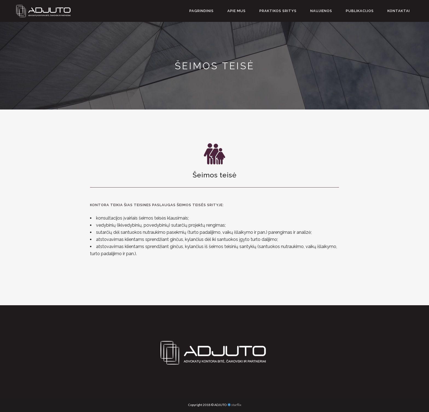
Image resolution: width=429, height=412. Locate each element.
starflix (236, 405)
